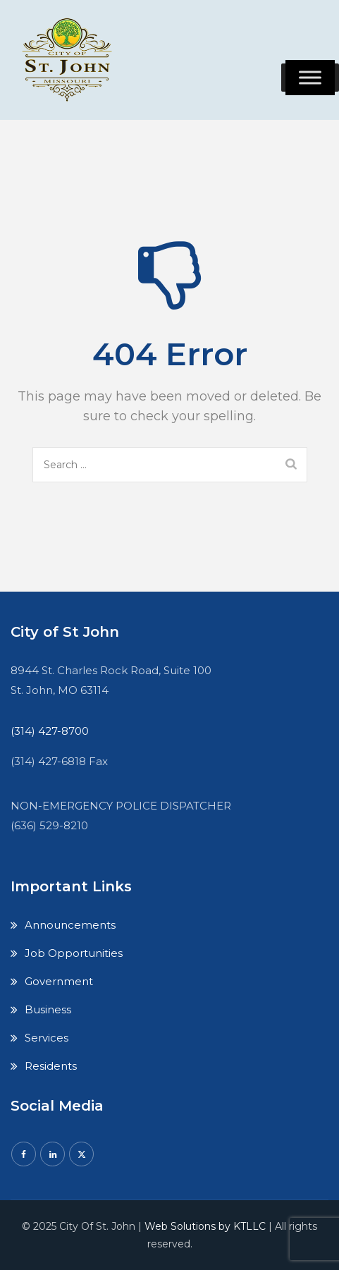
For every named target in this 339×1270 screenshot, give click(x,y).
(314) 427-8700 (50, 731)
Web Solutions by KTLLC (205, 1226)
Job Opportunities (74, 953)
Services (46, 1037)
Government (59, 981)
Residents (51, 1066)
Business (48, 1009)
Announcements (70, 925)
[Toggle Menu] (310, 77)
